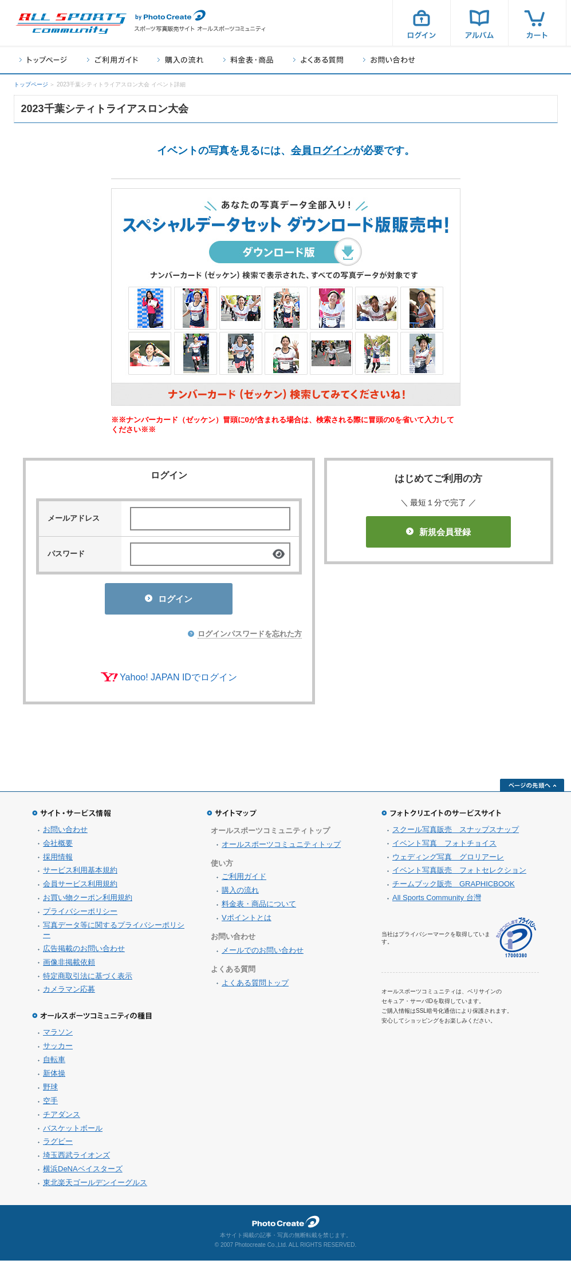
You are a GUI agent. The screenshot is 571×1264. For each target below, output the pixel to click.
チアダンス (61, 1118)
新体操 (54, 1076)
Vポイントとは (246, 921)
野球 (50, 1090)
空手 (50, 1104)
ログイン (421, 23)
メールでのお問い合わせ (263, 953)
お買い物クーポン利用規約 (87, 901)
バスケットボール (73, 1131)
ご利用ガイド (112, 59)
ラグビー (58, 1144)
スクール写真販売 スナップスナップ (455, 833)
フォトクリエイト (286, 1225)
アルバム (479, 23)
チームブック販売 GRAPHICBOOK (453, 887)
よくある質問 (318, 59)
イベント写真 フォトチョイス (444, 846)
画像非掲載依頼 (69, 965)
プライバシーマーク (516, 941)
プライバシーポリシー (80, 914)
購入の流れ (180, 59)
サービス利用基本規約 (80, 873)
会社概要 (58, 846)
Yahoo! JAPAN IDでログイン (178, 681)
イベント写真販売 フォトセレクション (459, 873)
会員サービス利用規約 (80, 887)
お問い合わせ (389, 59)
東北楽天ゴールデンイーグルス (95, 1186)
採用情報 (58, 860)
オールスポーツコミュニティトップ (281, 847)
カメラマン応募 (69, 992)
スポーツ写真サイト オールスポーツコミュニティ (71, 23)
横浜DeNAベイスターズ (83, 1172)
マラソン (58, 1035)
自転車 (54, 1063)
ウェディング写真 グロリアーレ (448, 860)
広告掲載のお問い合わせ (84, 952)
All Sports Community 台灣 (436, 901)
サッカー (58, 1049)
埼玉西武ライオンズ (76, 1158)
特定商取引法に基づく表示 (87, 979)
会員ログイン (322, 150)
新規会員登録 (438, 532)
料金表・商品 (248, 59)
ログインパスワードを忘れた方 (250, 637)
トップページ (43, 59)
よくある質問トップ (255, 986)
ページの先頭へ (532, 788)
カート (537, 23)
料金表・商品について (259, 907)
